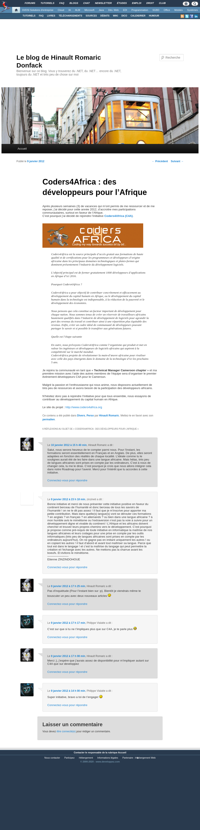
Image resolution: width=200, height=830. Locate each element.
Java (101, 10)
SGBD (155, 10)
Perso (90, 415)
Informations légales (107, 757)
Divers (81, 415)
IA (70, 10)
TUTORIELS (29, 16)
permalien (48, 419)
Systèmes (192, 10)
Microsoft (89, 10)
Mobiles (178, 10)
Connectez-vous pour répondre (67, 480)
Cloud (61, 10)
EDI (125, 10)
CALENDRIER (138, 16)
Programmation (139, 10)
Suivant (177, 161)
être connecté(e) (66, 731)
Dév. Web (113, 10)
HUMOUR (154, 16)
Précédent (160, 161)
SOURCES (91, 16)
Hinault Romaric (109, 415)
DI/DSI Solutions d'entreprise (37, 10)
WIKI (115, 16)
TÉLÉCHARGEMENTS (70, 16)
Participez (69, 757)
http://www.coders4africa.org (84, 407)
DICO (124, 16)
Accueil (22, 148)
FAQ (41, 16)
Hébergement (86, 757)
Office (167, 10)
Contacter (79, 752)
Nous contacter (52, 757)
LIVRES (51, 16)
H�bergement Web (145, 757)
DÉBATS (104, 16)
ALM (77, 10)
